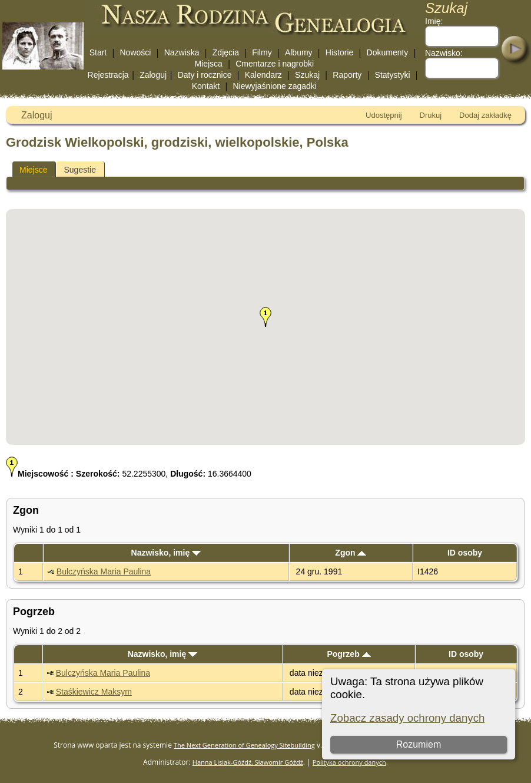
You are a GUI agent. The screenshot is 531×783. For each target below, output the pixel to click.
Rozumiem (418, 744)
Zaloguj (153, 75)
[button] (265, 317)
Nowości (135, 52)
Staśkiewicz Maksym (94, 691)
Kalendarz (263, 75)
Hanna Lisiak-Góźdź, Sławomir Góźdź (248, 762)
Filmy (261, 52)
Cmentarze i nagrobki (274, 63)
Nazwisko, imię (166, 552)
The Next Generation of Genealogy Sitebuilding (244, 745)
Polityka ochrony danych (349, 762)
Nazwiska (182, 52)
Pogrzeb (348, 654)
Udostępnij (383, 115)
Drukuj (431, 115)
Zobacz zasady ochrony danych (407, 718)
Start (98, 52)
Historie (339, 52)
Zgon (350, 552)
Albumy (299, 52)
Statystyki (392, 75)
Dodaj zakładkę (485, 115)
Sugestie (79, 169)
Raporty (347, 75)
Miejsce (33, 169)
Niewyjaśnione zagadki (274, 86)
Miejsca (208, 63)
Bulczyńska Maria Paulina (104, 571)
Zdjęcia (226, 52)
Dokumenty (388, 52)
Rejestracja (108, 75)
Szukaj (307, 75)
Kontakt (206, 86)
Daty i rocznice (205, 75)
